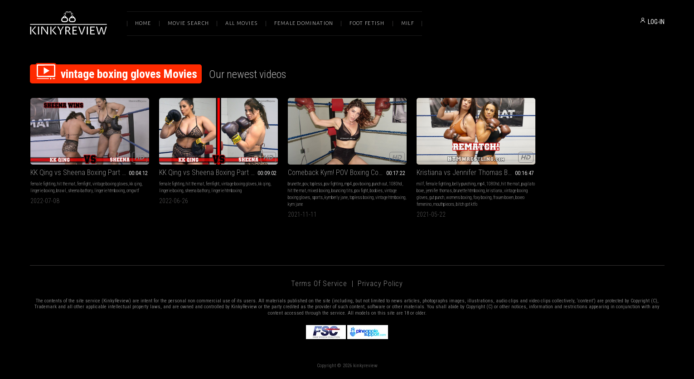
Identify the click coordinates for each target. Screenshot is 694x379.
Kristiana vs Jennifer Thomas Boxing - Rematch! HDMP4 (476, 172)
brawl (61, 190)
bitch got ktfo (466, 204)
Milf (407, 23)
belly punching (464, 183)
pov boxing (362, 183)
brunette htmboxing (469, 190)
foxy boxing (482, 197)
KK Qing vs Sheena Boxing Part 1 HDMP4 (218, 172)
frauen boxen (503, 197)
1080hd (395, 183)
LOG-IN (656, 21)
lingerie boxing (42, 190)
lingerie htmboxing (109, 190)
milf (420, 183)
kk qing (135, 183)
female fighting (42, 183)
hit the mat (66, 183)
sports (317, 197)
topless (316, 183)
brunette (294, 183)
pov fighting (333, 183)
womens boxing (458, 197)
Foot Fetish (366, 23)
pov (305, 183)
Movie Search (188, 23)
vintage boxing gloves (110, 183)
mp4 (348, 183)
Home (143, 23)
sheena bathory (80, 190)
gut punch (436, 197)
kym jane (295, 204)
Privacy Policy (380, 283)
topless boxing (361, 197)
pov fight (361, 190)
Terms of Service (319, 283)
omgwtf (132, 190)
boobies (376, 190)
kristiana (494, 190)
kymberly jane (336, 197)
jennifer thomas (439, 190)
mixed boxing (319, 190)
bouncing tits (342, 190)
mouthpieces (443, 204)
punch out (379, 183)
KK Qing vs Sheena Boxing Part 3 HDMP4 (89, 172)
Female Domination (303, 23)
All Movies (241, 23)
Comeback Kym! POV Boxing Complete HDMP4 (347, 172)
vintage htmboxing (390, 197)
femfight (84, 183)
